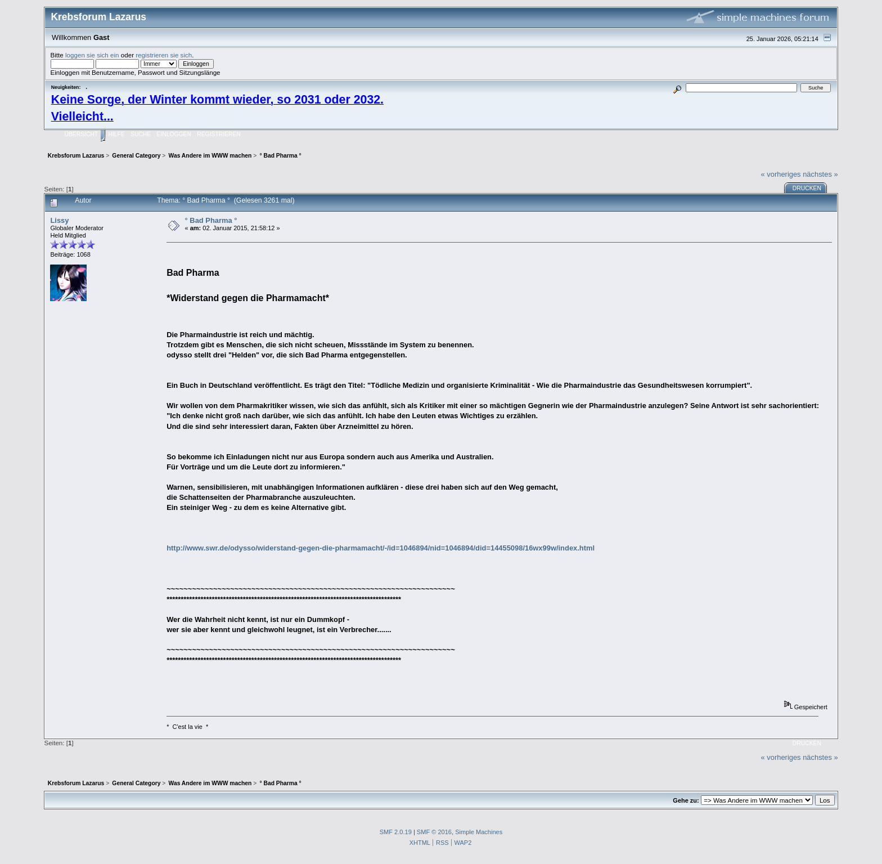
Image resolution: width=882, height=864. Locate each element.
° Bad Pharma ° (211, 220)
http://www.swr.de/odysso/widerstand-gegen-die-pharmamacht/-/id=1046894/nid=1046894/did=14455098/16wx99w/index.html (380, 548)
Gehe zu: (686, 800)
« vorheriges (781, 174)
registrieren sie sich (164, 55)
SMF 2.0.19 (396, 832)
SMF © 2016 (434, 832)
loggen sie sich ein (92, 55)
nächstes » (820, 174)
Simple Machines (478, 832)
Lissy (59, 220)
